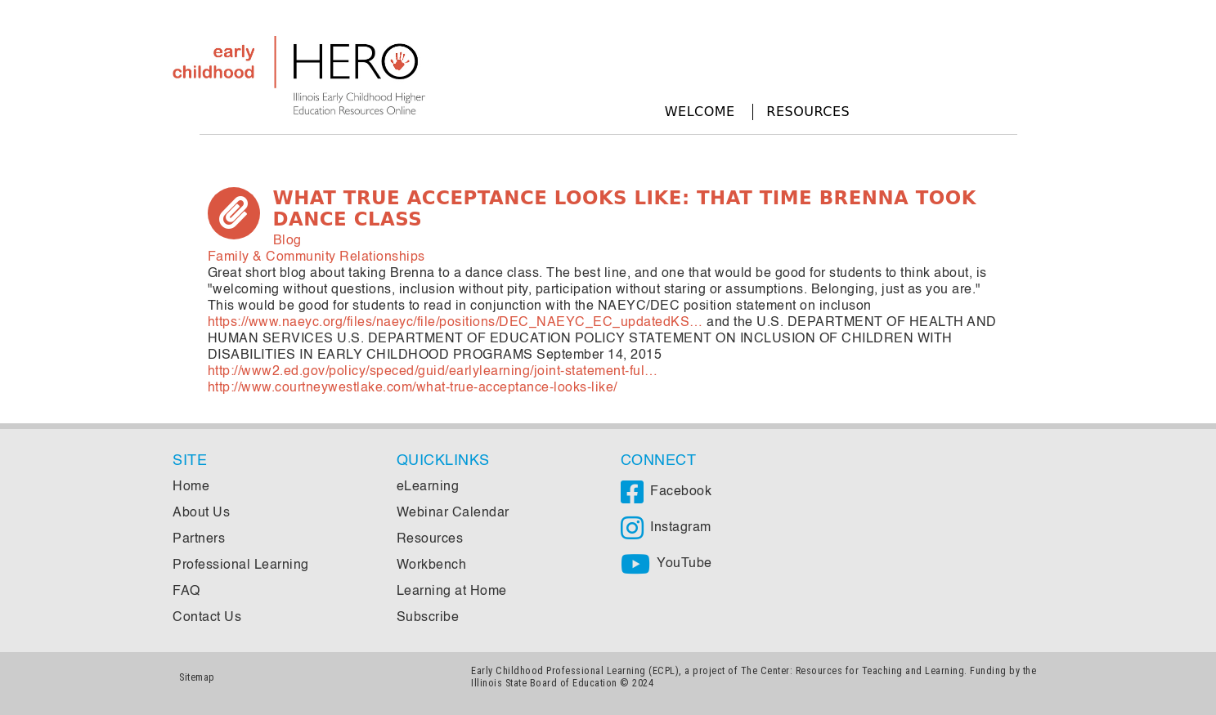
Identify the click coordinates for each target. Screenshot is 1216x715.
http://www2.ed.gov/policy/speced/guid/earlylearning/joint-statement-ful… (433, 371)
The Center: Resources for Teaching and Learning (853, 670)
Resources (808, 111)
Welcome (700, 111)
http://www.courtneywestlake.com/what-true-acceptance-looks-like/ (412, 388)
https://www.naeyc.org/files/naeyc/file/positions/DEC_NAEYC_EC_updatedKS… (455, 322)
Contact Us (207, 617)
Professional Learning (241, 565)
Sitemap (197, 677)
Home (191, 487)
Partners (199, 539)
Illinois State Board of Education (544, 683)
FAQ (186, 591)
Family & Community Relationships (316, 257)
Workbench (432, 565)
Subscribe (428, 617)
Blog (287, 241)
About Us (201, 513)
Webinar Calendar (453, 513)
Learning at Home (452, 591)
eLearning (428, 487)
